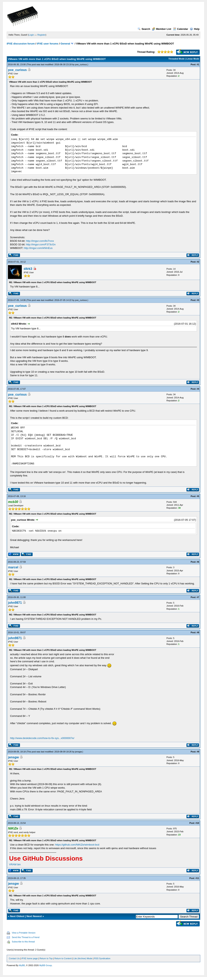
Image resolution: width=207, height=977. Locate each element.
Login (31, 35)
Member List (161, 28)
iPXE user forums (47, 43)
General (65, 43)
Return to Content (63, 958)
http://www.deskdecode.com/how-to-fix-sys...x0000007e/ (42, 738)
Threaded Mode (176, 59)
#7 (198, 597)
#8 (198, 632)
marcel (13, 567)
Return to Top (46, 958)
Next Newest (34, 916)
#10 (197, 823)
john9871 (15, 602)
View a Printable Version (23, 933)
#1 (198, 64)
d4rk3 (28, 268)
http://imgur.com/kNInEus (38, 248)
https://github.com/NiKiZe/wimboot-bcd (77, 844)
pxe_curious (81, 64)
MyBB (22, 965)
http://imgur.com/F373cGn (41, 244)
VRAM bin (15, 864)
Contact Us (14, 958)
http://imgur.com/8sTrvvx (40, 240)
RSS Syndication (102, 958)
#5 (198, 496)
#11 (197, 878)
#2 (198, 262)
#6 (198, 562)
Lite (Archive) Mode (82, 958)
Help (194, 28)
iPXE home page (29, 958)
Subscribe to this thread (23, 941)
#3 (198, 300)
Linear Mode (192, 59)
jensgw (78, 751)
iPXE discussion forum (21, 43)
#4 (198, 389)
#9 (198, 751)
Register (41, 35)
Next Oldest (17, 916)
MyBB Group (45, 965)
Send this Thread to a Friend (25, 937)
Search (143, 28)
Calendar (180, 28)
